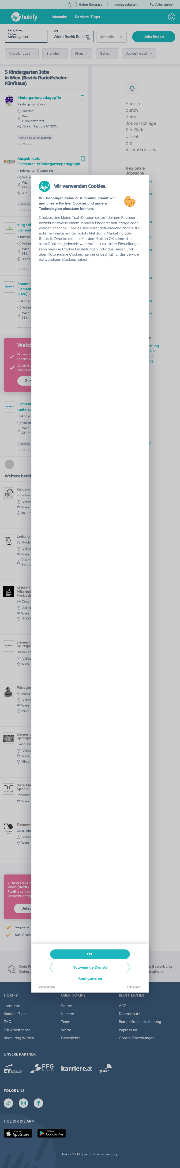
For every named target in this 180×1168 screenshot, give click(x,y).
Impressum (134, 986)
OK (90, 954)
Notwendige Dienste (90, 967)
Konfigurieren (90, 978)
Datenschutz (47, 986)
